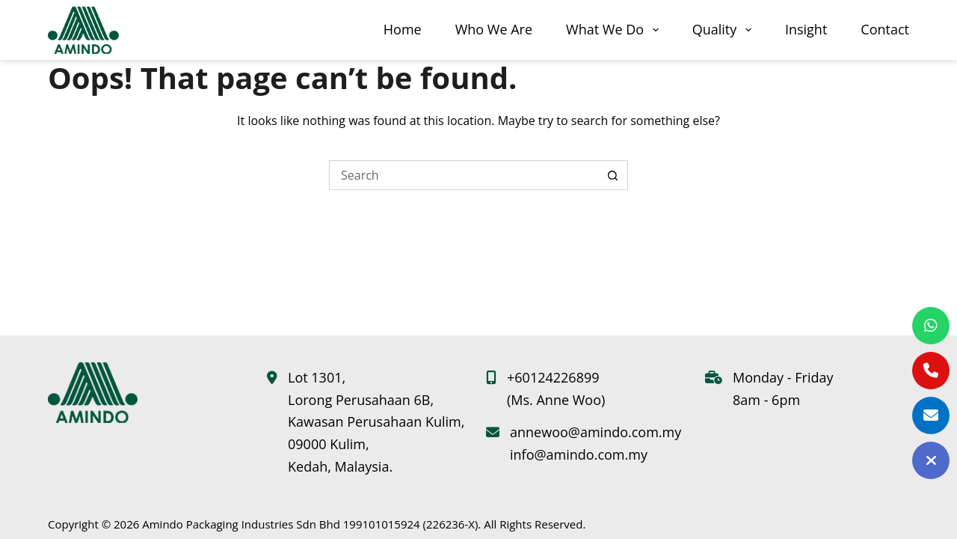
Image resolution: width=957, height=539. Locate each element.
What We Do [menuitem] (615, 29)
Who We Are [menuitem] (493, 29)
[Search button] (613, 175)
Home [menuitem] (403, 29)
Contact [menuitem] (885, 29)
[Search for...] (463, 175)
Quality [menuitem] (724, 29)
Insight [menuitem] (806, 29)
